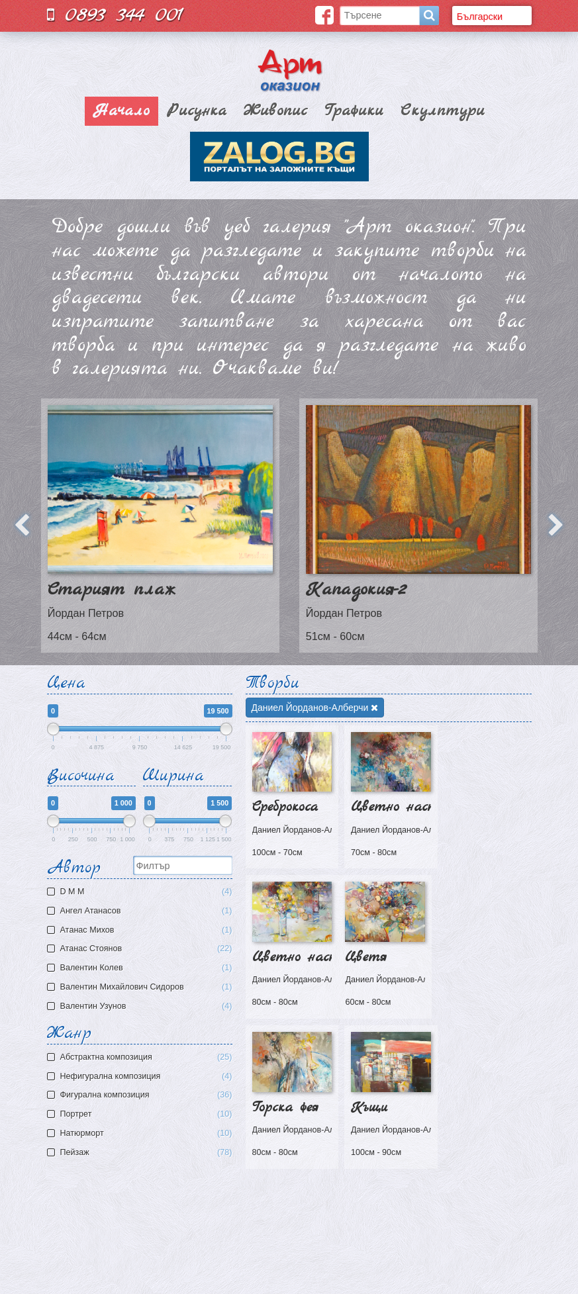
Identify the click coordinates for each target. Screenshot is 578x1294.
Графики (353, 111)
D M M (141, 891)
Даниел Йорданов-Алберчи (315, 707)
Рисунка (196, 111)
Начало (121, 111)
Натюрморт (146, 1133)
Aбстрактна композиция (146, 1057)
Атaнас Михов (141, 930)
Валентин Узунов (141, 1006)
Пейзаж (146, 1152)
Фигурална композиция (146, 1095)
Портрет (146, 1114)
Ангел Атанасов (141, 911)
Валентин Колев (141, 968)
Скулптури (443, 111)
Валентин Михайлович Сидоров (141, 987)
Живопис (275, 111)
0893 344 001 (115, 15)
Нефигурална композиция (146, 1076)
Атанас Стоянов (141, 948)
